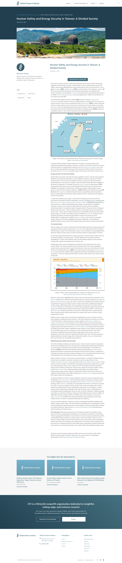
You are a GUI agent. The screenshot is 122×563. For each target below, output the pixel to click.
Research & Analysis (81, 3)
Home (18, 15)
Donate (102, 3)
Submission (86, 548)
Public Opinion (21, 97)
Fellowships (86, 544)
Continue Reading (22, 487)
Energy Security (21, 93)
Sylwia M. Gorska (22, 73)
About (68, 3)
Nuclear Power (31, 93)
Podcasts (86, 541)
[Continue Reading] (44, 487)
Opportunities (87, 546)
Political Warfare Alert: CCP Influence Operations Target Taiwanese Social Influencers (29, 480)
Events (93, 3)
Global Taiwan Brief (26, 15)
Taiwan (29, 97)
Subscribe (86, 551)
